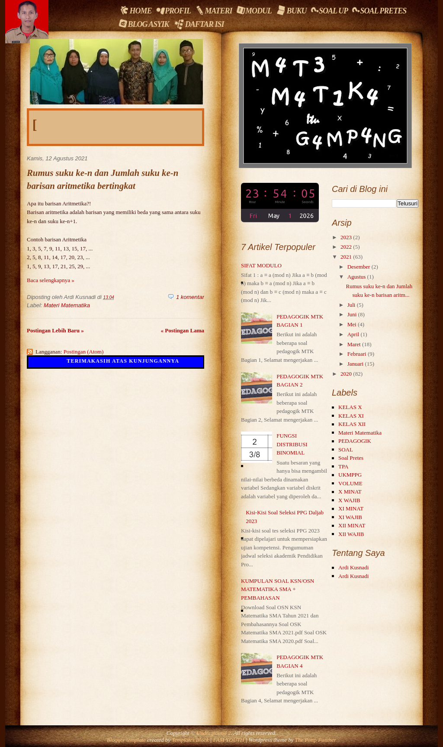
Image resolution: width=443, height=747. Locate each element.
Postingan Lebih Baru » (55, 330)
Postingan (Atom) (84, 351)
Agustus (356, 276)
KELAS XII (352, 424)
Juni (352, 314)
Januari (355, 364)
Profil (173, 10)
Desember (358, 266)
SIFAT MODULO (261, 265)
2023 (346, 237)
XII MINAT (351, 525)
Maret (354, 344)
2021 (346, 256)
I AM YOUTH (228, 740)
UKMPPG (350, 474)
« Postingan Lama (182, 330)
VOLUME (350, 483)
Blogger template (126, 740)
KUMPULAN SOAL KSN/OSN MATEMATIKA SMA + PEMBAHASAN (277, 589)
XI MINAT (350, 508)
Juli (351, 305)
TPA (343, 466)
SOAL (345, 449)
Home (134, 10)
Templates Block (190, 740)
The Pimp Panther (315, 740)
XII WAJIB (351, 534)
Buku (291, 10)
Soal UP (329, 10)
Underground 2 (213, 733)
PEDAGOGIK (354, 441)
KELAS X (350, 407)
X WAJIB (349, 500)
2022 (346, 247)
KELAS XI (351, 415)
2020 (346, 373)
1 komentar (190, 297)
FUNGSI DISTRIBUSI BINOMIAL (292, 444)
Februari (356, 354)
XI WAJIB (350, 517)
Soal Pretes (378, 10)
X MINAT (350, 491)
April (353, 334)
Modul (253, 10)
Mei (351, 324)
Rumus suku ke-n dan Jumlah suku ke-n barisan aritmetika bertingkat (102, 179)
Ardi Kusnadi (353, 567)
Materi (213, 10)
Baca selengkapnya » (50, 280)
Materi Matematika (67, 305)
